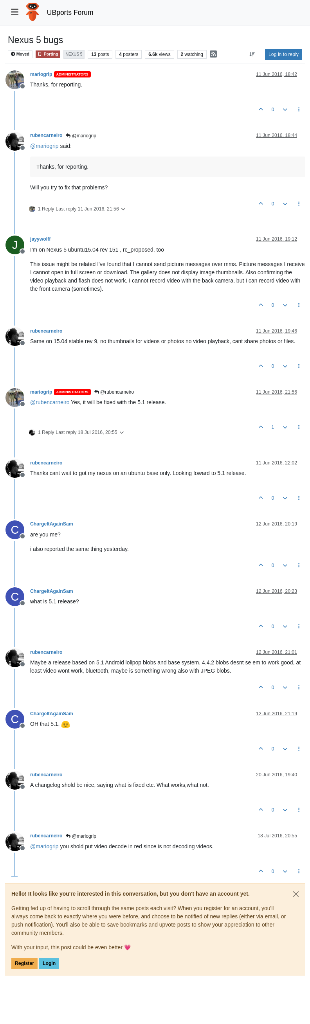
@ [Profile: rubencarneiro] (50, 402)
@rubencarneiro (114, 392)
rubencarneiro (46, 135)
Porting (48, 54)
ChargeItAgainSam (51, 524)
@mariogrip (81, 136)
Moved (20, 54)
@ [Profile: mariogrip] (44, 146)
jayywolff (40, 239)
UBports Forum (70, 12)
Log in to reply (284, 54)
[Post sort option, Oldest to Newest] (252, 54)
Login (49, 963)
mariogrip (41, 74)
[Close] (296, 894)
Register (24, 963)
